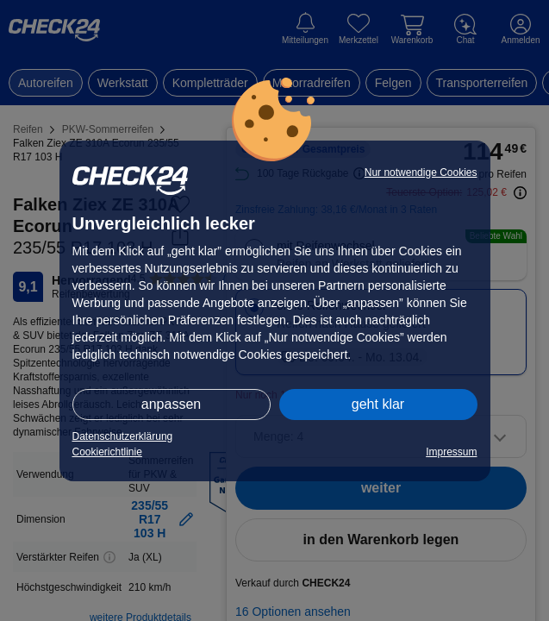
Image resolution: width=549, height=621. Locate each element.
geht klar (378, 404)
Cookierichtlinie (107, 452)
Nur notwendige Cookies (421, 172)
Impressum (451, 452)
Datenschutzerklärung (122, 436)
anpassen (171, 404)
